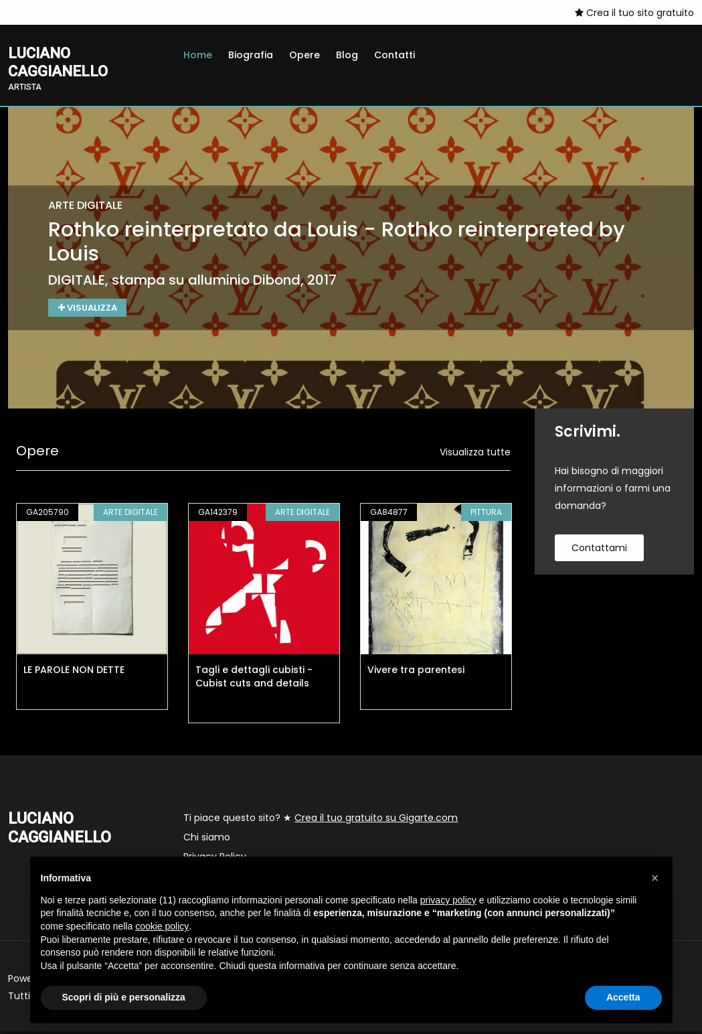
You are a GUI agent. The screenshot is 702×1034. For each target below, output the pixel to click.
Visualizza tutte (475, 454)
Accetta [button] (623, 997)
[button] (655, 878)
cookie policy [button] (162, 926)
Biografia (250, 55)
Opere (304, 55)
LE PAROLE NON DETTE (73, 672)
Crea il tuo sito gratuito (634, 12)
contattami (599, 550)
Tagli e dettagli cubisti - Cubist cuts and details (254, 679)
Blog (347, 55)
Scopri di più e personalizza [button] (123, 997)
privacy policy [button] (448, 900)
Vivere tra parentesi (415, 672)
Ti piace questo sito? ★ (320, 820)
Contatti (394, 55)
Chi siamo (206, 839)
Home (197, 55)
